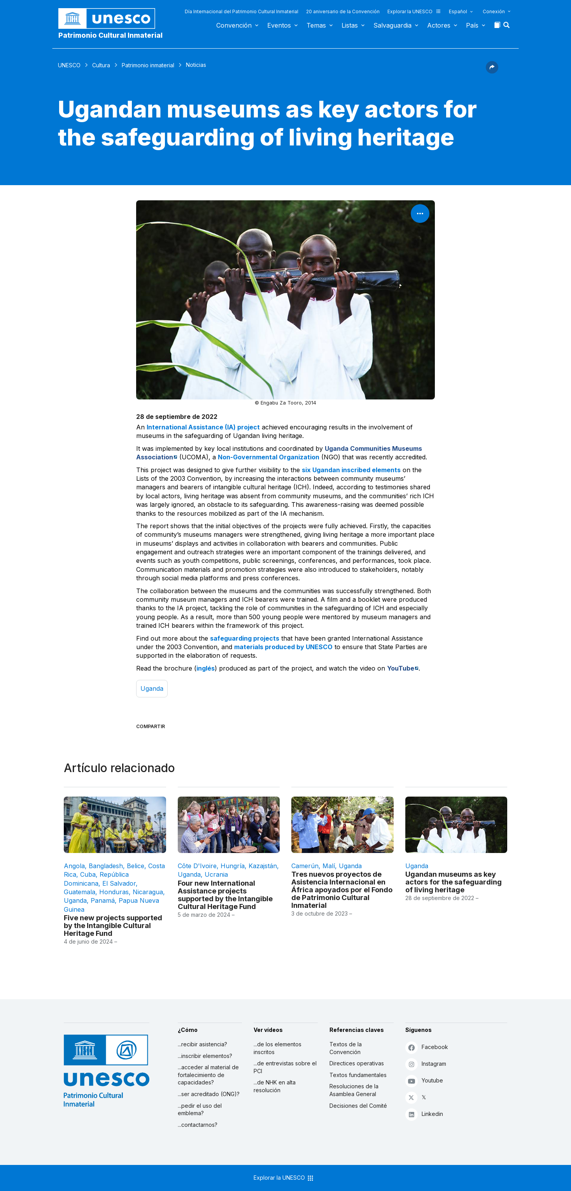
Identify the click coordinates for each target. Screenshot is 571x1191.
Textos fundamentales (358, 1075)
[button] (507, 27)
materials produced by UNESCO (283, 647)
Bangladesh (106, 866)
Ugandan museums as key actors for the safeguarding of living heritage (453, 882)
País (472, 25)
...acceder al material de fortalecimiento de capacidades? (208, 1075)
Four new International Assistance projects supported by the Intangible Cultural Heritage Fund (225, 895)
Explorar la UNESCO (414, 11)
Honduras (114, 892)
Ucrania (216, 874)
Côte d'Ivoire (197, 866)
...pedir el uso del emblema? (200, 1109)
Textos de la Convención (345, 1048)
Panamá (103, 900)
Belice (135, 866)
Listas (350, 25)
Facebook (426, 1047)
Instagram (425, 1064)
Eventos (279, 25)
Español (458, 11)
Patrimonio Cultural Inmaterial (110, 35)
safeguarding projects (244, 638)
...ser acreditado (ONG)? (209, 1094)
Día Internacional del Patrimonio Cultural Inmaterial (241, 11)
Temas (316, 25)
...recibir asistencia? (202, 1044)
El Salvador (119, 883)
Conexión (494, 11)
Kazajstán (263, 866)
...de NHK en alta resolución (275, 1086)
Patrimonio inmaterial (148, 65)
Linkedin (424, 1114)
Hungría (233, 866)
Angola (74, 866)
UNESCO (69, 65)
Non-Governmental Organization (268, 457)
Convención (234, 25)
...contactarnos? (197, 1124)
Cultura (101, 65)
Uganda (151, 688)
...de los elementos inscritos (277, 1048)
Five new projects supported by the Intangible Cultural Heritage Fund (113, 925)
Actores (438, 25)
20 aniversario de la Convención (343, 11)
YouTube (400, 668)
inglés (205, 668)
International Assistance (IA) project (203, 427)
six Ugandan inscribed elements (351, 470)
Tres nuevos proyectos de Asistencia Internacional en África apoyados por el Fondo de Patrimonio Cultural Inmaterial (341, 889)
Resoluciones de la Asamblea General (353, 1090)
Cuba (88, 874)
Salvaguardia (392, 25)
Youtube (424, 1081)
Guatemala (79, 892)
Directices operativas (356, 1063)
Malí (328, 866)
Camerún (305, 866)
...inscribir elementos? (205, 1056)
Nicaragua (148, 892)
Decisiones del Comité (358, 1105)
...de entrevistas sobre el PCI (285, 1067)
